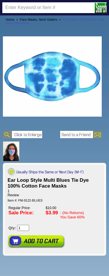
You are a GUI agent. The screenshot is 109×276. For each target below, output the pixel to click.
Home (10, 19)
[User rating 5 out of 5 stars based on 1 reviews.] (54, 193)
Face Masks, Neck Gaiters (38, 19)
